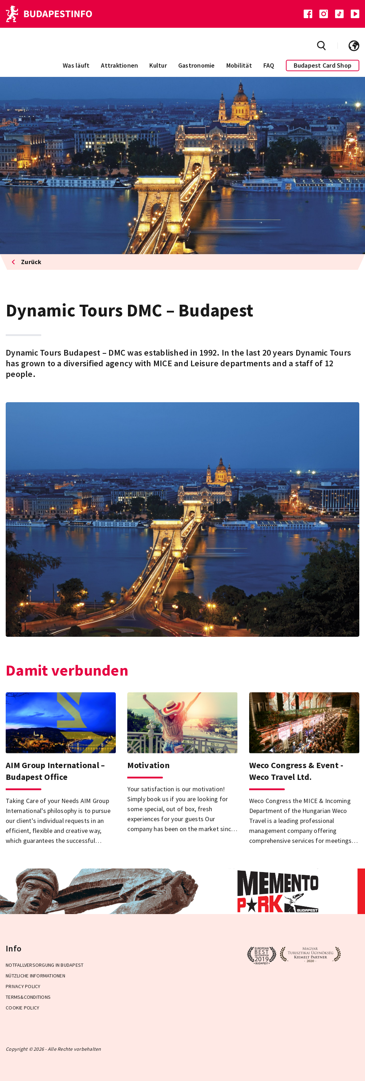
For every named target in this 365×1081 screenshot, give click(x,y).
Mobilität (239, 65)
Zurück (26, 262)
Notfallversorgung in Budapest (44, 965)
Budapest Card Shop (323, 65)
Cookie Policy (22, 1007)
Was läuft (76, 65)
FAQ (268, 65)
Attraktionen (119, 65)
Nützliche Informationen (35, 975)
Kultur (158, 65)
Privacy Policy (23, 986)
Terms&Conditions (28, 997)
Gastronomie (196, 65)
